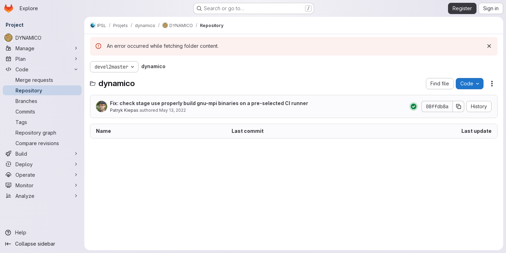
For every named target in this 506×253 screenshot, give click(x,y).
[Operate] (42, 175)
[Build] (42, 153)
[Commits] (42, 111)
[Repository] (42, 90)
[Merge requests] (42, 80)
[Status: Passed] (413, 106)
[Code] (42, 69)
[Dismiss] (489, 46)
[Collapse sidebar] (42, 244)
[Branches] (42, 101)
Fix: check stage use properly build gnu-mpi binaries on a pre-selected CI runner (209, 103)
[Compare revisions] (42, 143)
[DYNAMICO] (42, 38)
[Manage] (42, 48)
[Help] (42, 233)
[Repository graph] (42, 132)
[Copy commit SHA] (458, 106)
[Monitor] (42, 185)
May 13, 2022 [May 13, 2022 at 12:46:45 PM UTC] (172, 110)
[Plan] (42, 59)
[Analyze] (42, 196)
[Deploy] (42, 164)
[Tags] (42, 122)
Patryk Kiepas (124, 110)
